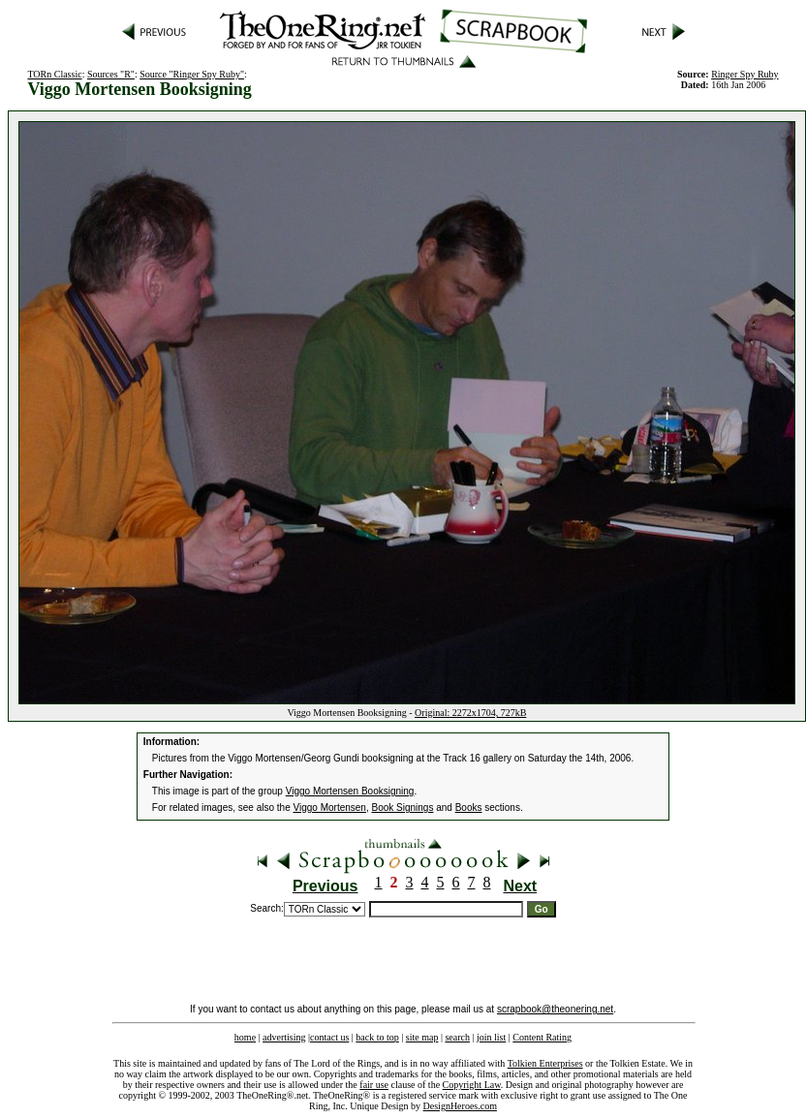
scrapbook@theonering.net (555, 1009)
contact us (329, 1037)
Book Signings (402, 807)
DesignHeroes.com (460, 1106)
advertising (284, 1037)
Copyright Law (472, 1084)
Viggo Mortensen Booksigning (350, 791)
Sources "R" (111, 74)
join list (491, 1037)
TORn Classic (54, 74)
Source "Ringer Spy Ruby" (192, 74)
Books (468, 807)
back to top (377, 1037)
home (245, 1037)
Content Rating (542, 1037)
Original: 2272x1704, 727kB (470, 712)
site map (422, 1037)
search (457, 1037)
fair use (373, 1084)
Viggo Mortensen (330, 807)
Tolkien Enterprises (545, 1063)
